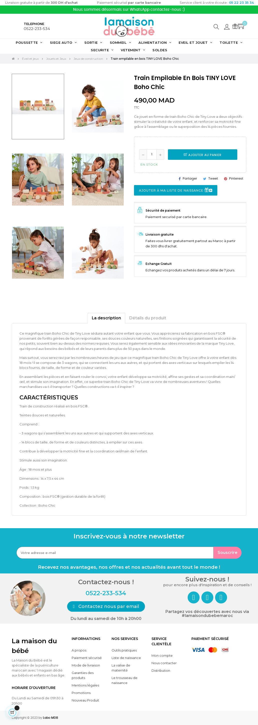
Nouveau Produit (85, 700)
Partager (190, 178)
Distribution (160, 670)
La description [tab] (106, 318)
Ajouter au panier (203, 155)
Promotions (81, 693)
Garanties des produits (83, 675)
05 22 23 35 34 (241, 3)
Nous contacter (164, 663)
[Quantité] (151, 155)
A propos (79, 650)
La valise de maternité (121, 667)
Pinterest (236, 178)
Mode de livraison (86, 665)
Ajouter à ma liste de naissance (175, 190)
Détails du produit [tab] (147, 318)
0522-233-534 (37, 28)
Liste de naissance (126, 658)
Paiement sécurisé (87, 658)
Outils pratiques (124, 650)
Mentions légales (85, 685)
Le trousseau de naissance (124, 680)
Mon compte (162, 655)
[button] (106, 606)
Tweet (213, 178)
